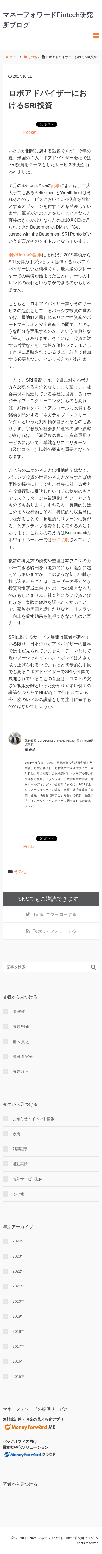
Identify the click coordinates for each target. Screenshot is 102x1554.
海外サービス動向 (28, 1179)
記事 (55, 185)
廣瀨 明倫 (21, 1026)
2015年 (19, 1376)
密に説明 (60, 539)
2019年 (19, 1316)
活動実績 (20, 1164)
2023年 (19, 1256)
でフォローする (54, 914)
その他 (20, 871)
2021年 (19, 1286)
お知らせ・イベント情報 (33, 1119)
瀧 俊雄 (19, 1011)
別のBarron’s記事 (25, 255)
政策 (16, 1134)
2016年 (19, 1361)
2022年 (19, 1271)
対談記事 (20, 1149)
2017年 (19, 1346)
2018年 (19, 1331)
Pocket (29, 132)
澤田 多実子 (23, 1056)
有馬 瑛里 (21, 1071)
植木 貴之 (21, 1041)
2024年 (19, 1241)
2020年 (19, 1301)
